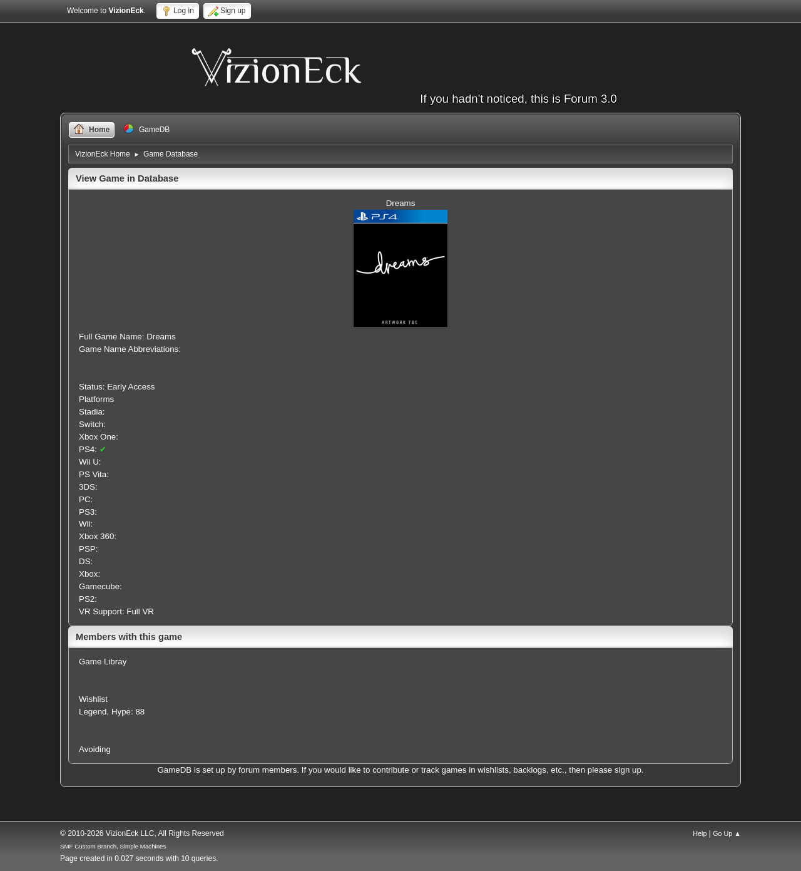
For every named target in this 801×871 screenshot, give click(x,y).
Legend (92, 711)
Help (700, 833)
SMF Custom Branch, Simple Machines (113, 846)
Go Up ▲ (727, 833)
